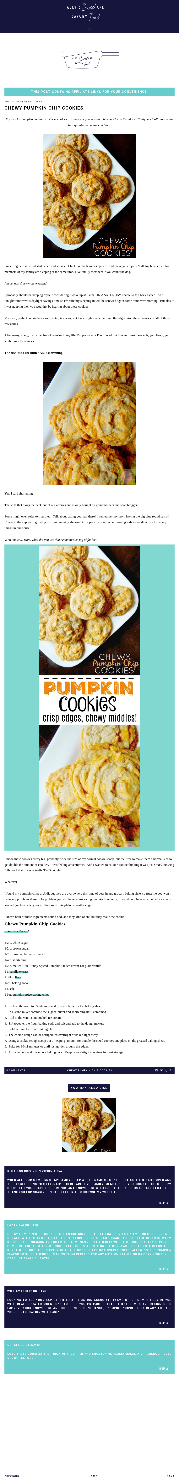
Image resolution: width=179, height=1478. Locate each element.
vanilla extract (18, 971)
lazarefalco (18, 1225)
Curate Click (18, 1344)
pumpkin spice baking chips (31, 994)
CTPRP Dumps (137, 1300)
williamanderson (22, 1291)
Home (93, 1476)
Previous (11, 1476)
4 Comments (15, 1070)
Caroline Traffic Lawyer (28, 1258)
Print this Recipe (16, 931)
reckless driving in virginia (31, 1171)
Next (171, 1476)
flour (18, 977)
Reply (164, 1203)
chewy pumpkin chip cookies (89, 1070)
